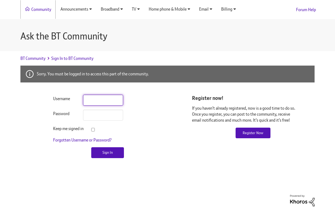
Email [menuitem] (204, 9)
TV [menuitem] (134, 9)
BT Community (32, 58)
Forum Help (306, 10)
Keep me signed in (64, 128)
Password (61, 113)
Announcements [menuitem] (74, 9)
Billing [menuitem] (226, 9)
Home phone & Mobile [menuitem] (168, 9)
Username (61, 99)
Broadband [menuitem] (110, 9)
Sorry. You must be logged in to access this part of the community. (93, 74)
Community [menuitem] (41, 9)
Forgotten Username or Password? (82, 140)
